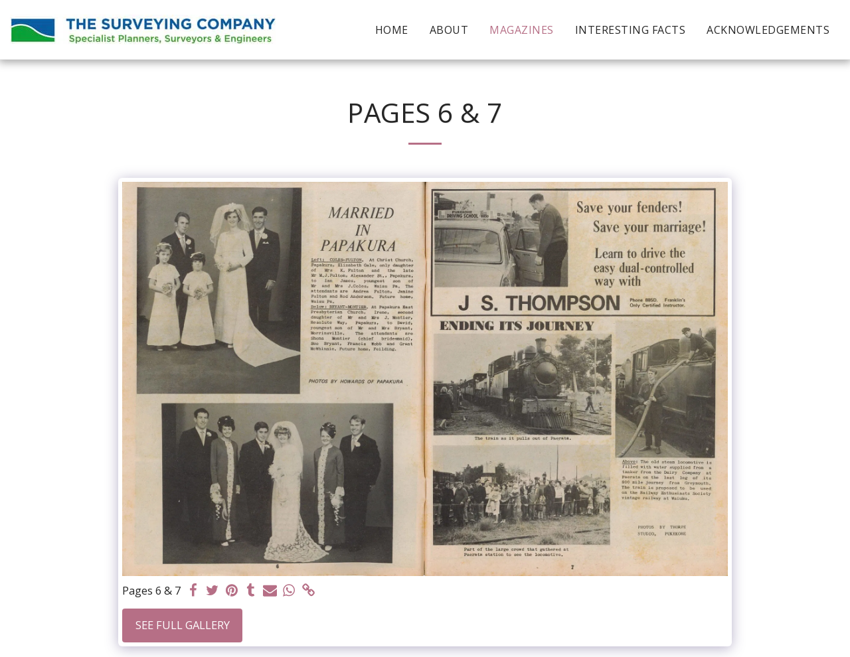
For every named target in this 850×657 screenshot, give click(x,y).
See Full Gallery (182, 624)
